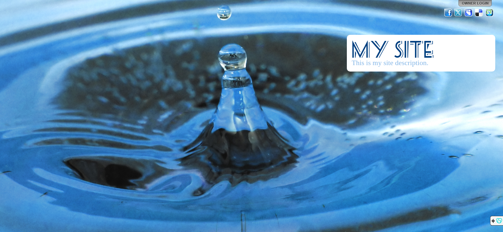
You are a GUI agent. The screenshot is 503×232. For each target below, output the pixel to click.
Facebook (448, 12)
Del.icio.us (479, 12)
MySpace (468, 12)
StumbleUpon (489, 12)
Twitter (458, 12)
